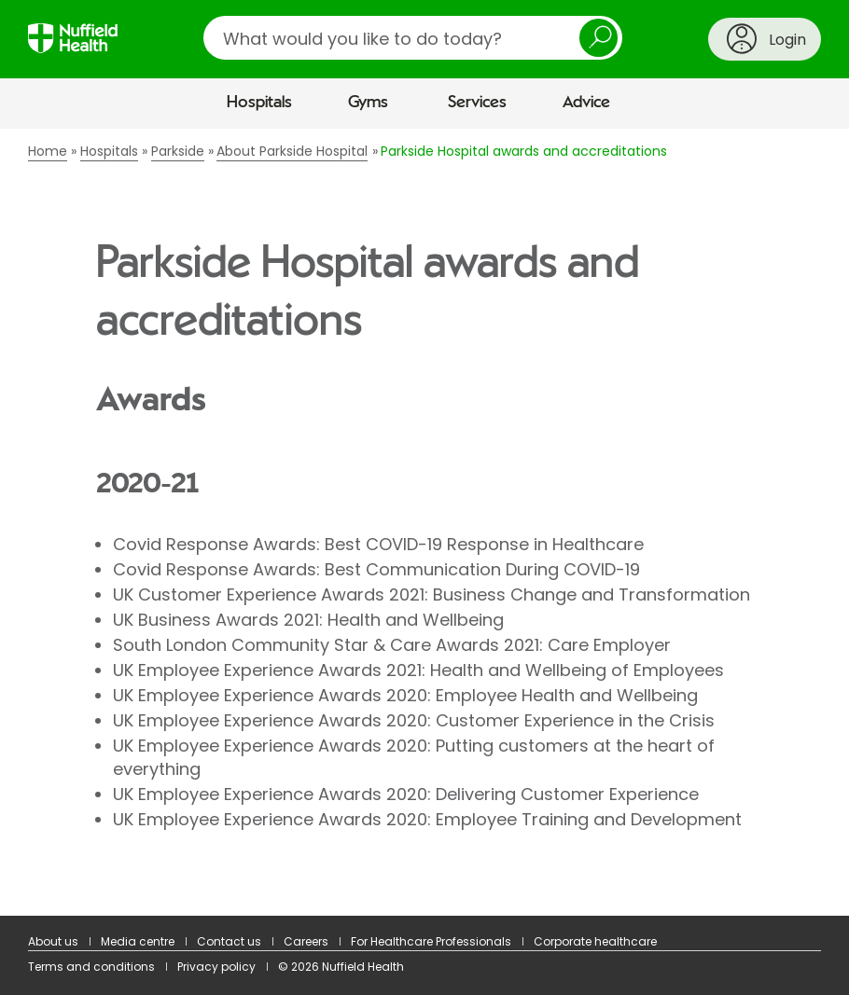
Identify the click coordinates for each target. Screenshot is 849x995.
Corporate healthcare (595, 941)
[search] (412, 38)
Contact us (229, 941)
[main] (424, 523)
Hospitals (259, 102)
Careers (306, 941)
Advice (586, 102)
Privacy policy (216, 966)
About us (53, 941)
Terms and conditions (91, 966)
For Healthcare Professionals (431, 941)
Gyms (368, 102)
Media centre (137, 941)
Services (477, 102)
